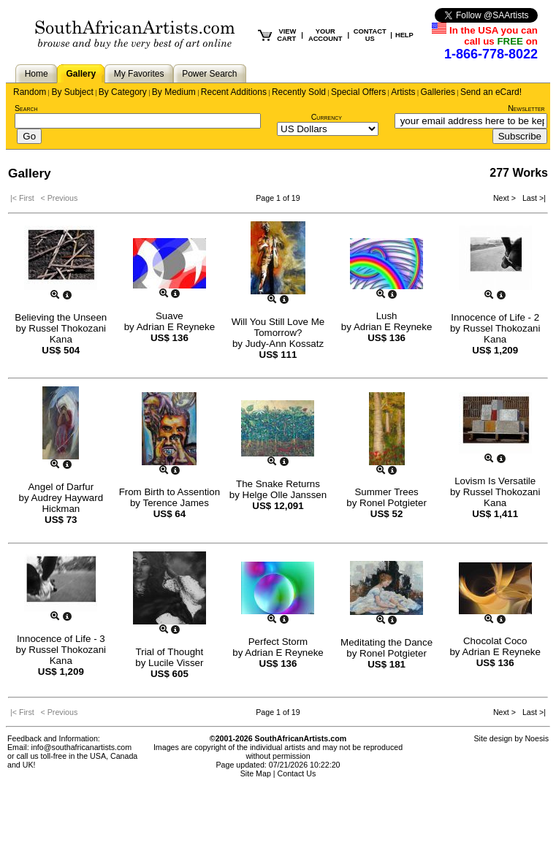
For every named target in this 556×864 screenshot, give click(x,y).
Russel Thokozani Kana (67, 334)
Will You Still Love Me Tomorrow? (278, 327)
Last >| (532, 198)
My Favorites (139, 74)
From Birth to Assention (170, 491)
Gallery (81, 74)
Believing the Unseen (61, 317)
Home (36, 74)
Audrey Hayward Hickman (67, 503)
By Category (123, 92)
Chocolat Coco (495, 640)
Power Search (209, 74)
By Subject (72, 92)
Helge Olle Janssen (285, 494)
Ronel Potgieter (393, 502)
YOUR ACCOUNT (325, 35)
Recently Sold (299, 92)
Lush (386, 315)
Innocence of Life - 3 (61, 638)
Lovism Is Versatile (495, 480)
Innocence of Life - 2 (495, 317)
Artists (403, 92)
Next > (505, 198)
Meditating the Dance (386, 642)
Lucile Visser (175, 662)
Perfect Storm (278, 641)
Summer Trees (386, 491)
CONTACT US (370, 35)
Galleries (438, 92)
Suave (169, 315)
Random (29, 92)
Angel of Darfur (61, 486)
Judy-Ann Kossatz (284, 343)
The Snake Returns (278, 483)
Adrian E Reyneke (176, 326)
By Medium (174, 92)
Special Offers (358, 92)
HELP (404, 35)
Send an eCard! (491, 92)
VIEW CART (286, 35)
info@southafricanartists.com (81, 747)
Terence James (175, 502)
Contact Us (297, 773)
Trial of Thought (170, 651)
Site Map (255, 773)
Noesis (537, 738)
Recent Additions (234, 92)
